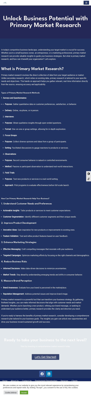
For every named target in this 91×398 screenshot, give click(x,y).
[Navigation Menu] (86, 3)
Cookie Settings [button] (11, 392)
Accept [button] (24, 392)
